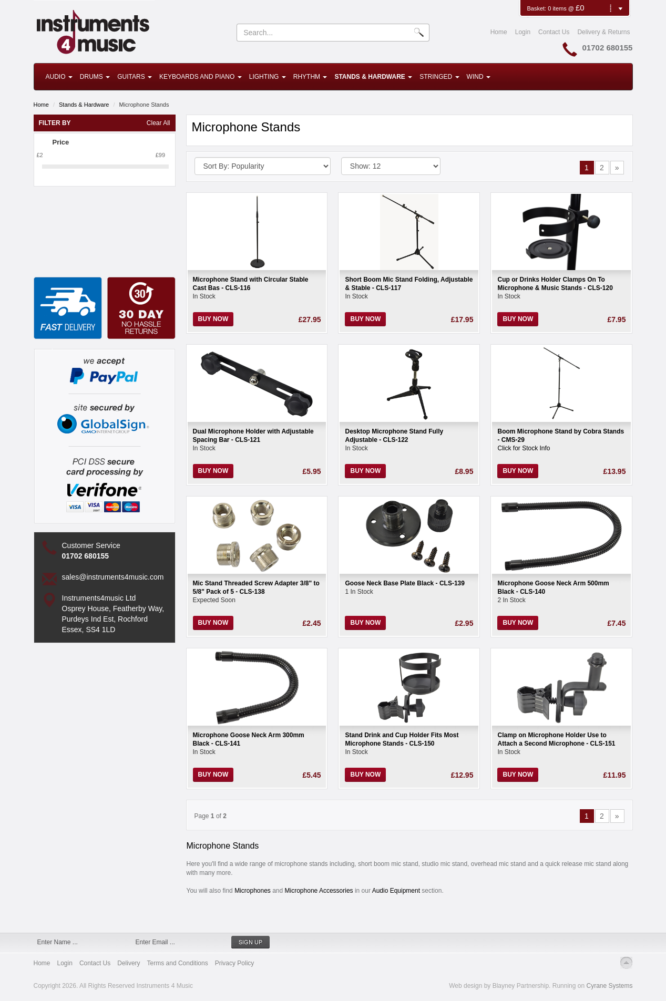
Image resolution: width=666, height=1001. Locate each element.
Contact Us (553, 32)
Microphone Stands (144, 104)
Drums (95, 76)
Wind (478, 76)
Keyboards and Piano (200, 76)
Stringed (439, 76)
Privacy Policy (234, 963)
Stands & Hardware (373, 76)
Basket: (537, 8)
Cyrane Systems (609, 985)
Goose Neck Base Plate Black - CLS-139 (404, 583)
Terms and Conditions (177, 963)
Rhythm (310, 76)
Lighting (267, 76)
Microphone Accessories (319, 890)
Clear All (158, 123)
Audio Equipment (397, 890)
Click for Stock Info (523, 448)
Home (498, 32)
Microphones (252, 890)
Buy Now (213, 319)
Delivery (128, 963)
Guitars (134, 76)
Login (522, 32)
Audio (59, 76)
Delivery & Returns (603, 32)
